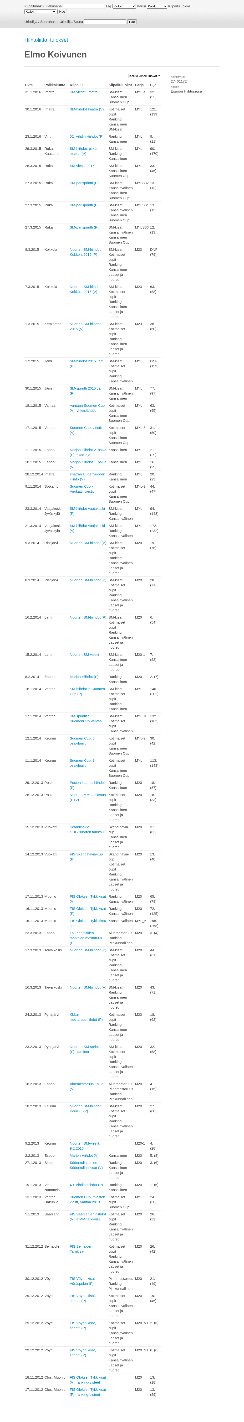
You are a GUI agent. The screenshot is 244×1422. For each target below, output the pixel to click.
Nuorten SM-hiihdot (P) (88, 580)
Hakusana (54, 6)
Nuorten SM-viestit (84, 654)
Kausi (141, 6)
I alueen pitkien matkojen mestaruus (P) (86, 938)
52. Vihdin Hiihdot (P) (86, 136)
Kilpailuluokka (179, 6)
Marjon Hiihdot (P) (84, 677)
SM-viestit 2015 (82, 166)
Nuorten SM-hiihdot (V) (88, 543)
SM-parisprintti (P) (84, 183)
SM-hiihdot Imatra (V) (87, 109)
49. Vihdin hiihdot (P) (86, 1185)
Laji (109, 6)
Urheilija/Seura (71, 22)
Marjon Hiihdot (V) (84, 1155)
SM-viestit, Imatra (84, 92)
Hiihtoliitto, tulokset (46, 40)
